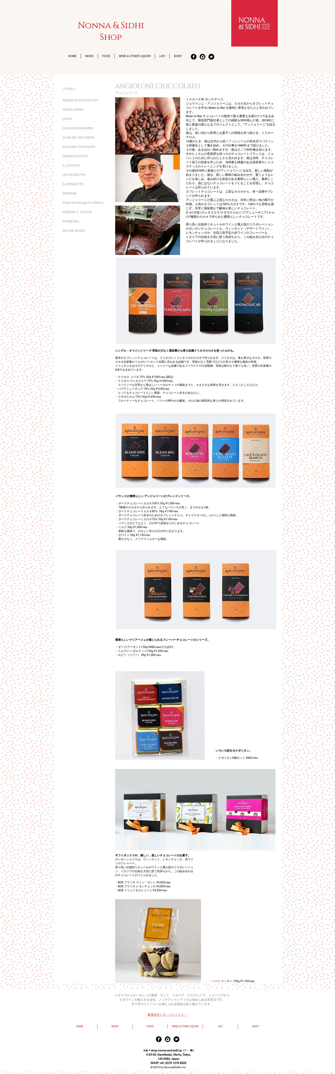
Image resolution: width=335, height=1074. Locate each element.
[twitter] (211, 57)
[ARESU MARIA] (85, 109)
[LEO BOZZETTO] (85, 175)
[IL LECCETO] (85, 165)
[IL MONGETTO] (85, 184)
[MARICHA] (85, 193)
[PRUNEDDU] (85, 221)
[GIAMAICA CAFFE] (85, 156)
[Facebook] (194, 57)
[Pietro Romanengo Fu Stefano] (85, 202)
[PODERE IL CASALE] (85, 212)
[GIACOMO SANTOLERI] (85, 147)
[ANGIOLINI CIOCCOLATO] (85, 100)
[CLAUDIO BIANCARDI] (85, 128)
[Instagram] (202, 57)
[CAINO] (85, 119)
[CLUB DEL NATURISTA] (85, 137)
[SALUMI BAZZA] (85, 230)
